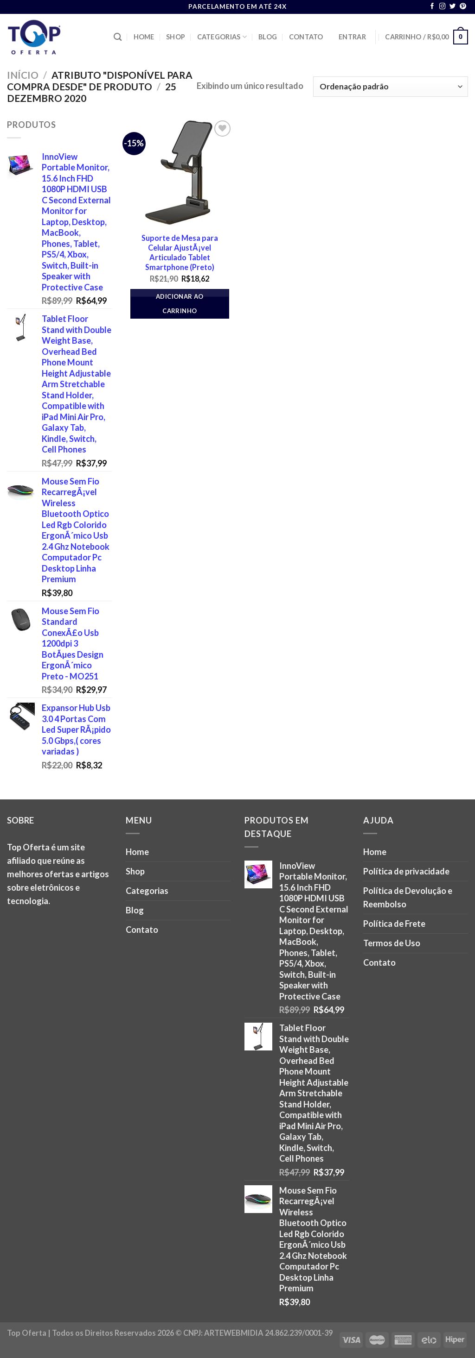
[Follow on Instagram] (442, 6)
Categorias (222, 36)
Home (144, 37)
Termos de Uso (391, 943)
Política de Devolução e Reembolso (407, 897)
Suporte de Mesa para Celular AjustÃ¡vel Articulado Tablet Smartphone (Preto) (179, 252)
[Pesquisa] (118, 37)
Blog (267, 37)
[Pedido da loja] (390, 86)
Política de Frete (394, 923)
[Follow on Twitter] (452, 6)
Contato (306, 37)
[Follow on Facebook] (432, 6)
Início (23, 75)
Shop (175, 37)
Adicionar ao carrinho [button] (180, 303)
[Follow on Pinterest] (463, 6)
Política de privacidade (406, 871)
